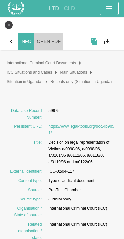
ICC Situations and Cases (29, 72)
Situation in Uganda (24, 81)
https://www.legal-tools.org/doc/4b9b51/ (81, 129)
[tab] (54, 9)
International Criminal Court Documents (41, 63)
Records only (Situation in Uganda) (81, 81)
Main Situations (73, 72)
